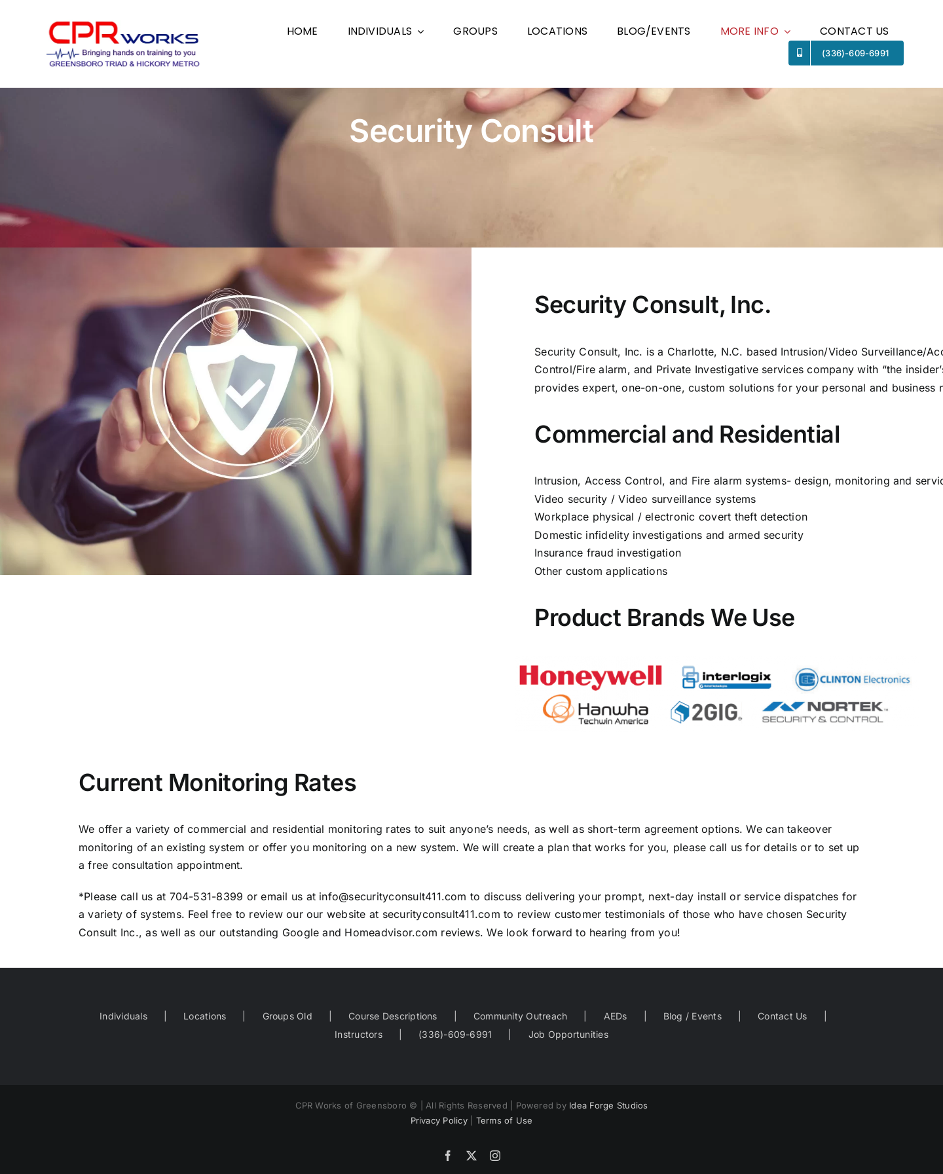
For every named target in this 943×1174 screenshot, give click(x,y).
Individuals (123, 1015)
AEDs (615, 1015)
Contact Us (782, 1015)
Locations (204, 1015)
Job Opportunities (568, 1034)
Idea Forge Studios (608, 1105)
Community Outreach (520, 1015)
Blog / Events (692, 1015)
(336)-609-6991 (455, 1034)
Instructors (358, 1034)
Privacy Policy (439, 1120)
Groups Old (287, 1015)
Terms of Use (504, 1120)
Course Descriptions (392, 1015)
